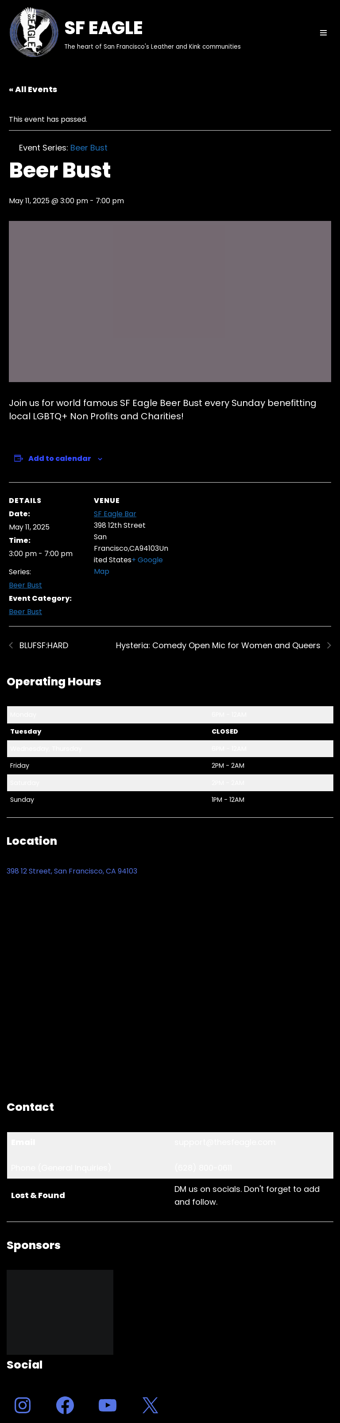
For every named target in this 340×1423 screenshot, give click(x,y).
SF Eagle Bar (115, 514)
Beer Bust (25, 585)
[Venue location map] (225, 543)
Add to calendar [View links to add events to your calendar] (59, 458)
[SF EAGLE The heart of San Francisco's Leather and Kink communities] (124, 32)
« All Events (33, 89)
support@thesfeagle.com (225, 1142)
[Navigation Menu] (323, 33)
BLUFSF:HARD (42, 645)
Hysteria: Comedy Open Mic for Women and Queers (219, 645)
